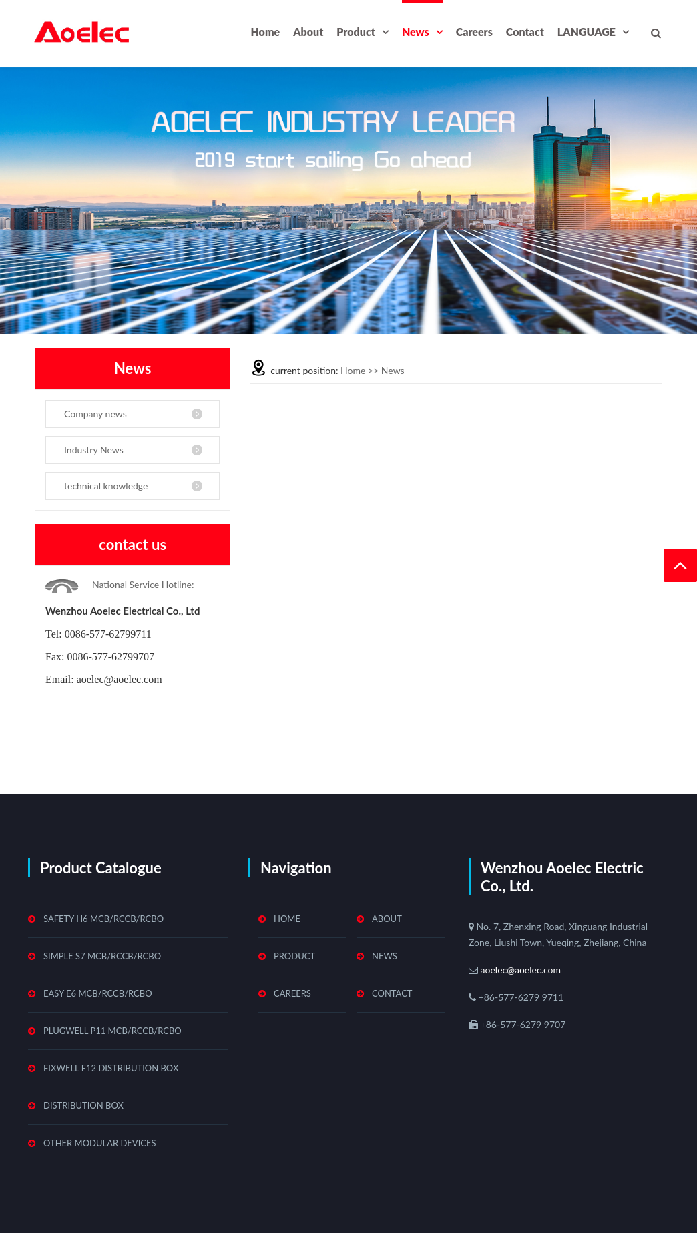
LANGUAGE (586, 31)
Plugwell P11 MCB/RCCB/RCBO (112, 1030)
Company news (95, 413)
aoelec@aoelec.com (519, 969)
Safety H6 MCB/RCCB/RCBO (103, 918)
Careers (474, 31)
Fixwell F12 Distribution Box (110, 1068)
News (415, 31)
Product (355, 31)
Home (265, 31)
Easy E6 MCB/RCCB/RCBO (97, 993)
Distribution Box (83, 1105)
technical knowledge (106, 485)
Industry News (94, 449)
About (308, 31)
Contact (525, 31)
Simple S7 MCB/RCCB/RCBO (102, 956)
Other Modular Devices (99, 1143)
